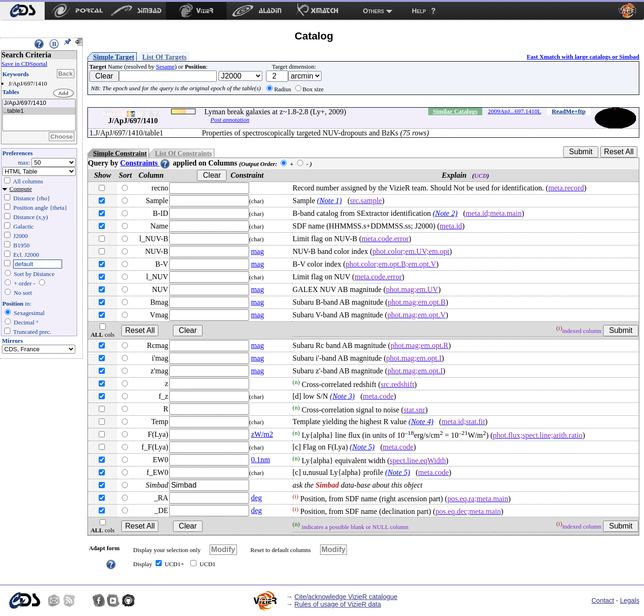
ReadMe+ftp (569, 111)
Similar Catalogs (455, 111)
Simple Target (113, 57)
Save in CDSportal (24, 63)
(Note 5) (362, 447)
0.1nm (260, 460)
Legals (629, 600)
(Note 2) (444, 213)
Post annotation (230, 119)
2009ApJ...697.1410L (514, 111)
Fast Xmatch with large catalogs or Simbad (582, 56)
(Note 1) (329, 201)
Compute (20, 188)
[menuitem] (22, 11)
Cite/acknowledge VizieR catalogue (345, 596)
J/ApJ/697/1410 (39, 103)
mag (257, 251)
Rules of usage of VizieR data (337, 604)
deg (256, 498)
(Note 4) (420, 422)
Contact (602, 600)
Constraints (145, 163)
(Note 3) (342, 396)
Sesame (165, 66)
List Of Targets (164, 57)
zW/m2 (262, 434)
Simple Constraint (120, 153)
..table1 (39, 111)
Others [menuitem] (373, 11)
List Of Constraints (183, 153)
